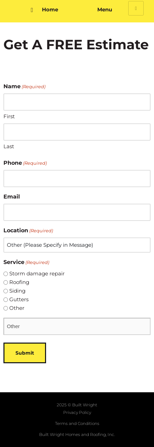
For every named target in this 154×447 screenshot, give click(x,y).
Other (16, 308)
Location (28, 230)
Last (8, 146)
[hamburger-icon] (136, 8)
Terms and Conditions (77, 423)
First (9, 116)
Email (11, 196)
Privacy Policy (77, 412)
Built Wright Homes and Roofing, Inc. (77, 434)
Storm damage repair (37, 273)
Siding (17, 290)
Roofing (19, 282)
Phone (25, 163)
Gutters (19, 299)
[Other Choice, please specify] (77, 326)
